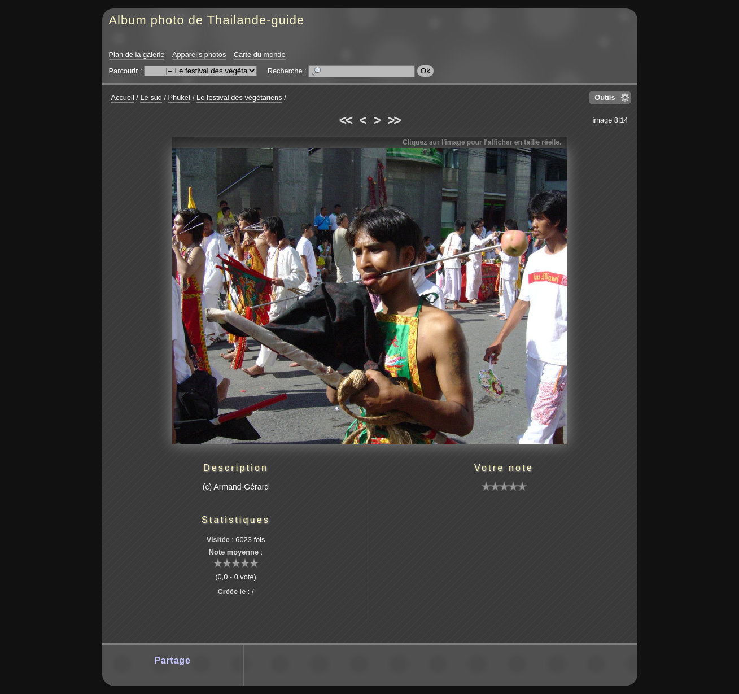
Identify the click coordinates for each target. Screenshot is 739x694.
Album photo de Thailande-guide (207, 20)
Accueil (122, 97)
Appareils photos (199, 54)
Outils (604, 97)
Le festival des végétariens (239, 97)
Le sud (150, 97)
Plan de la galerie (137, 54)
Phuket (179, 97)
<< (345, 120)
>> (393, 120)
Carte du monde (260, 54)
